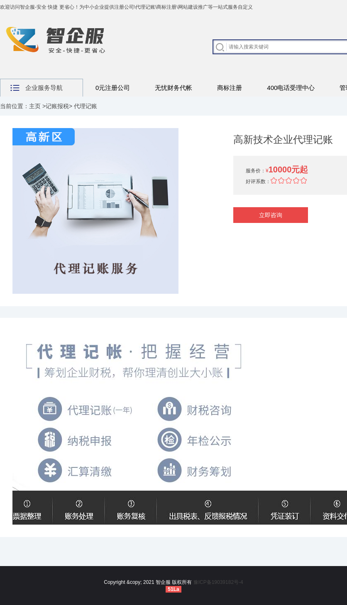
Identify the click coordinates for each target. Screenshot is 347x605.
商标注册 (229, 87)
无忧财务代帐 (173, 87)
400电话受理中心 (291, 87)
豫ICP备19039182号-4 (218, 582)
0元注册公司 (112, 87)
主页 (35, 106)
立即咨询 (270, 215)
